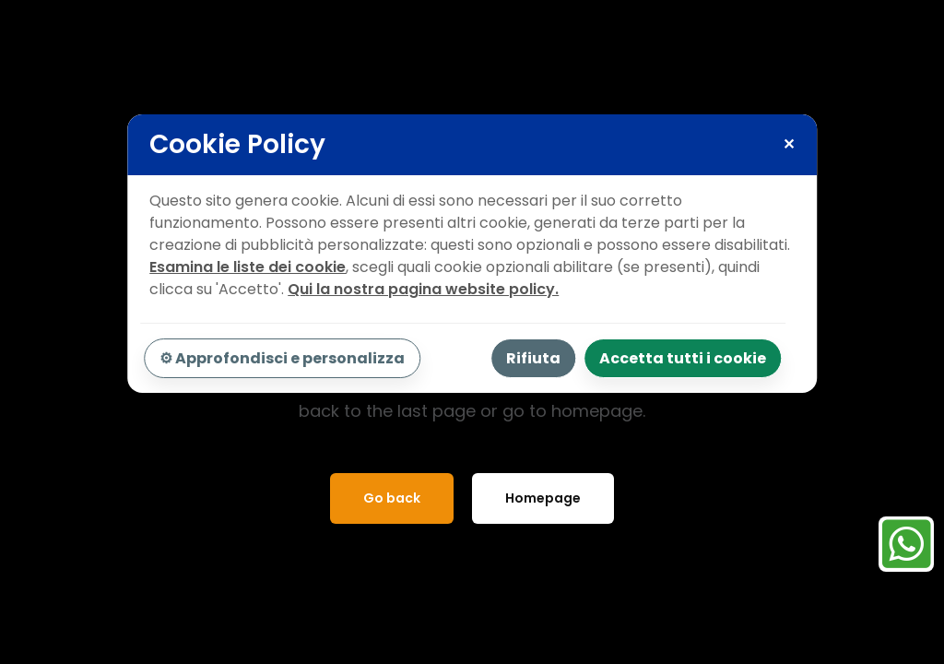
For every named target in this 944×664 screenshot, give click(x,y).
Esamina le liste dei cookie (247, 267)
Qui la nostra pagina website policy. (423, 289)
